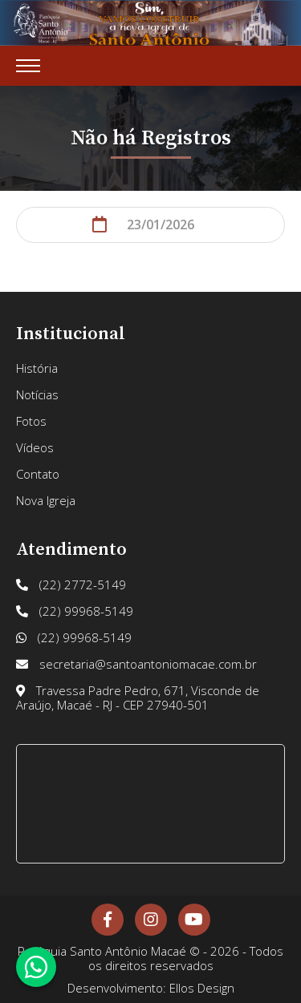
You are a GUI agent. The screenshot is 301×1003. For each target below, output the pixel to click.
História (37, 368)
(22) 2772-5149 (71, 584)
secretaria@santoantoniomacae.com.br (136, 664)
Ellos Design (201, 988)
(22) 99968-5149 (74, 611)
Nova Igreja (45, 500)
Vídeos (35, 447)
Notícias (37, 394)
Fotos (31, 421)
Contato (37, 474)
